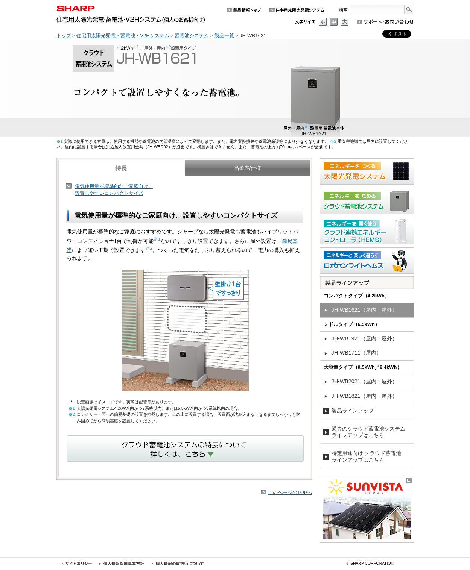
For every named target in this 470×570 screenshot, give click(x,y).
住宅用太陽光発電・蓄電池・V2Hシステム (122, 35)
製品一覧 (224, 35)
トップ (63, 35)
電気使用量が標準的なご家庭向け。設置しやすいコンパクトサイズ (114, 189)
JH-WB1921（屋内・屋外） (364, 338)
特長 (121, 168)
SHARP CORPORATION (370, 563)
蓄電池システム (192, 35)
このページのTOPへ (290, 492)
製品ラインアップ (353, 411)
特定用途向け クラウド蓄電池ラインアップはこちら (367, 456)
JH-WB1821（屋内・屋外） (364, 396)
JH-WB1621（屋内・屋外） (364, 310)
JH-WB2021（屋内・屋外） (364, 381)
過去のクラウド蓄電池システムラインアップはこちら (368, 432)
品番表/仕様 (248, 168)
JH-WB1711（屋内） (357, 353)
